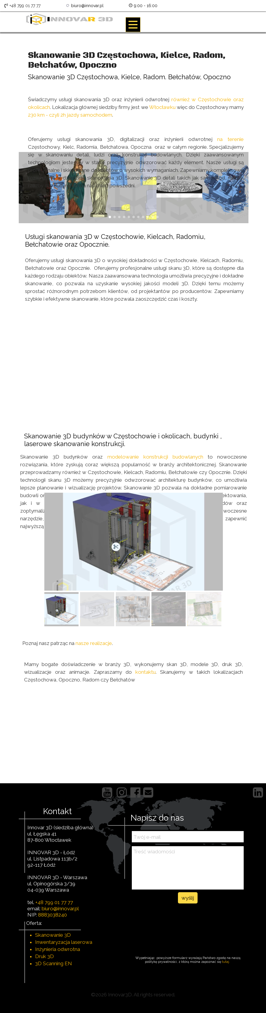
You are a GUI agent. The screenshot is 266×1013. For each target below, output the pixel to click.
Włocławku (162, 107)
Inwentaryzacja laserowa (63, 942)
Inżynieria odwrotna (57, 949)
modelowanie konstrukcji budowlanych (155, 457)
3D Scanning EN (53, 963)
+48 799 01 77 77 (54, 902)
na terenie (228, 139)
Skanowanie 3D (53, 935)
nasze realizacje (94, 643)
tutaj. (226, 962)
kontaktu (145, 672)
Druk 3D (44, 956)
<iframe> (133, 361)
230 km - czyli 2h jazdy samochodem (70, 115)
